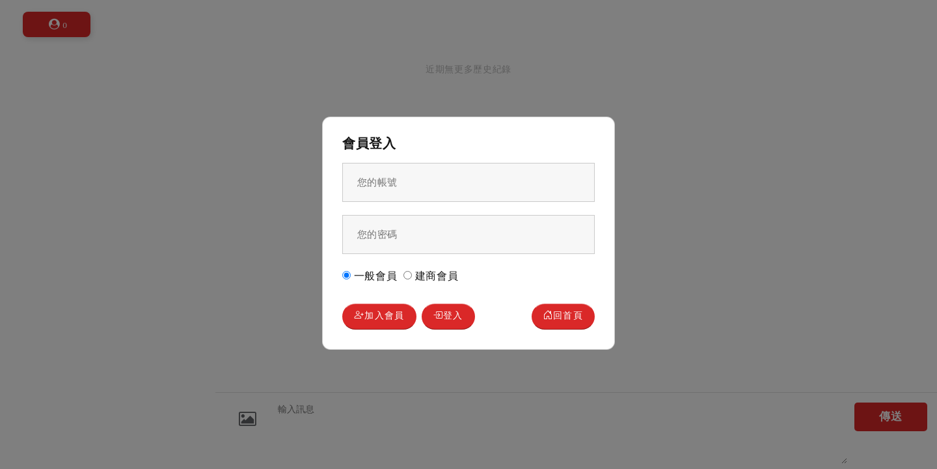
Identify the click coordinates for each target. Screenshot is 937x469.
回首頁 (560, 317)
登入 (457, 317)
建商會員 (431, 275)
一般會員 (370, 275)
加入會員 (382, 317)
